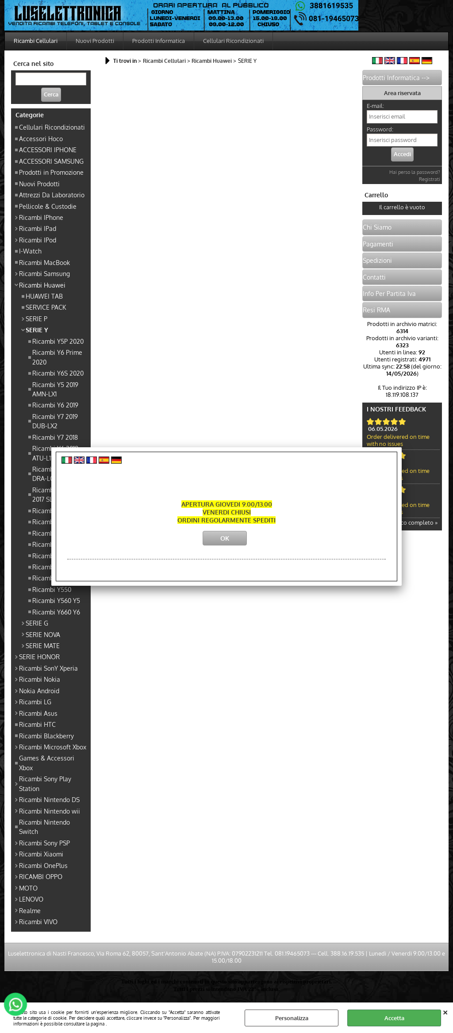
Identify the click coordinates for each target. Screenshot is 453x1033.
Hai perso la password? (414, 172)
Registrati (429, 179)
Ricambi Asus (38, 713)
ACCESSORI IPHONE (48, 150)
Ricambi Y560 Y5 (56, 600)
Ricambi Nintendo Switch (44, 826)
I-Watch (30, 251)
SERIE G (37, 623)
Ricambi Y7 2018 (55, 437)
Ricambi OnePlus (43, 865)
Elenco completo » (413, 522)
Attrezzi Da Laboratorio (51, 195)
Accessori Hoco (41, 138)
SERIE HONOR (39, 657)
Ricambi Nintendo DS (49, 799)
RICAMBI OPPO (40, 876)
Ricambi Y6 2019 (55, 405)
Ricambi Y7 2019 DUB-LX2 (55, 421)
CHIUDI (445, 1011)
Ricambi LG (35, 702)
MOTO (28, 888)
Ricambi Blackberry (46, 736)
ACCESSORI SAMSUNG (51, 161)
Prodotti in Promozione (51, 172)
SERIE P (36, 319)
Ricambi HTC (37, 724)
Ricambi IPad (37, 228)
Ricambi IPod (37, 240)
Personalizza (291, 1017)
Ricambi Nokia (39, 679)
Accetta (394, 1017)
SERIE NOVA (43, 634)
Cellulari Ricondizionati (233, 40)
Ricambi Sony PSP (44, 843)
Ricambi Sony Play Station (45, 783)
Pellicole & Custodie (48, 206)
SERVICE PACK (46, 307)
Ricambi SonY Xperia (48, 668)
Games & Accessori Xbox (46, 762)
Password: (380, 129)
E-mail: (375, 105)
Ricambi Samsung (44, 273)
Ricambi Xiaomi (41, 854)
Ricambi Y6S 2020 (58, 373)
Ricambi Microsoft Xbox (52, 747)
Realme (30, 910)
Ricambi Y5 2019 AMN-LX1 (55, 389)
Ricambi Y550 (51, 589)
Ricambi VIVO (38, 921)
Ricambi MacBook (44, 262)
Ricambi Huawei (42, 285)
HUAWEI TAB (44, 296)
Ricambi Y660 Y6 (56, 612)
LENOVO (31, 899)
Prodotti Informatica (158, 40)
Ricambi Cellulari (36, 40)
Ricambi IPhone (41, 217)
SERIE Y (37, 330)
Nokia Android (39, 691)
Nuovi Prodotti (95, 40)
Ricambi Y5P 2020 (58, 341)
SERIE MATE (43, 645)
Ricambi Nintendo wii (49, 811)
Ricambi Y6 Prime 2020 (57, 356)
